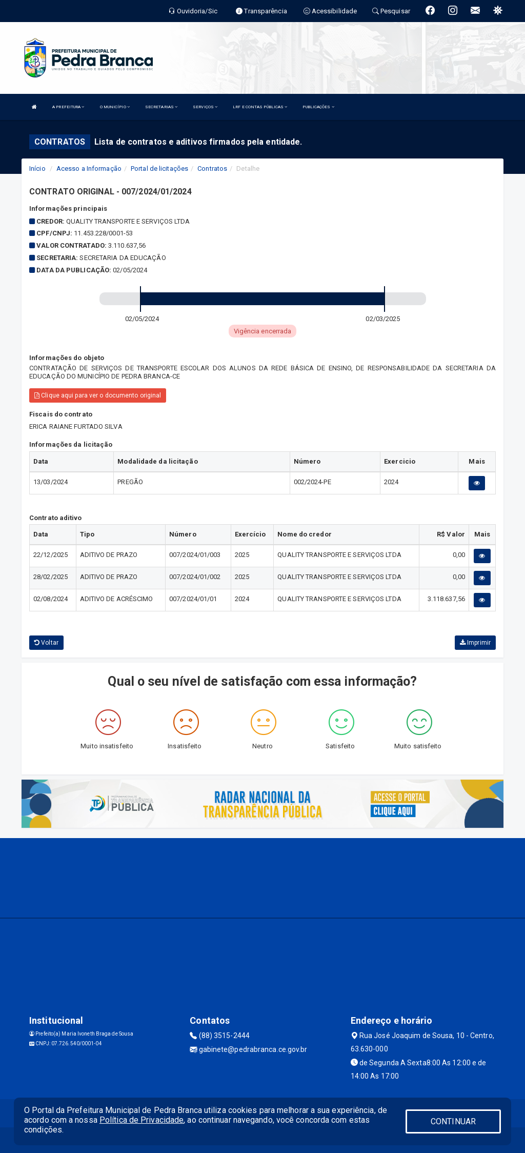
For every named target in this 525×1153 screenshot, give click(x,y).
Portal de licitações (159, 168)
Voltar (46, 642)
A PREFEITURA (68, 107)
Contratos (212, 168)
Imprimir (475, 642)
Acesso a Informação (89, 168)
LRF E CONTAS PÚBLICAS (260, 107)
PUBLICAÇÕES (318, 107)
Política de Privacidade (141, 1120)
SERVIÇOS (205, 107)
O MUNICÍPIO (115, 107)
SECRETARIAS (161, 107)
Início (37, 168)
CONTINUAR (453, 1121)
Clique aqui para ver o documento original (97, 395)
